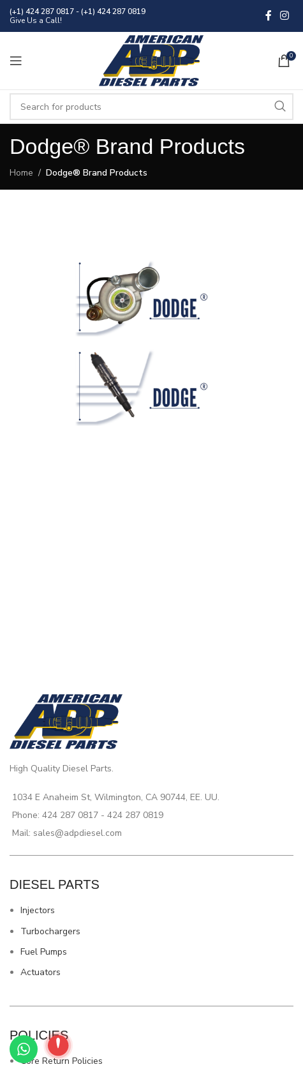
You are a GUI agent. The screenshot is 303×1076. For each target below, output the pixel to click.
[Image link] (151, 298)
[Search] (151, 106)
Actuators (40, 972)
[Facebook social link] (268, 16)
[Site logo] (151, 60)
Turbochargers (50, 931)
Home (21, 173)
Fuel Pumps (43, 952)
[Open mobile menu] (16, 60)
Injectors (37, 910)
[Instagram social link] (284, 16)
